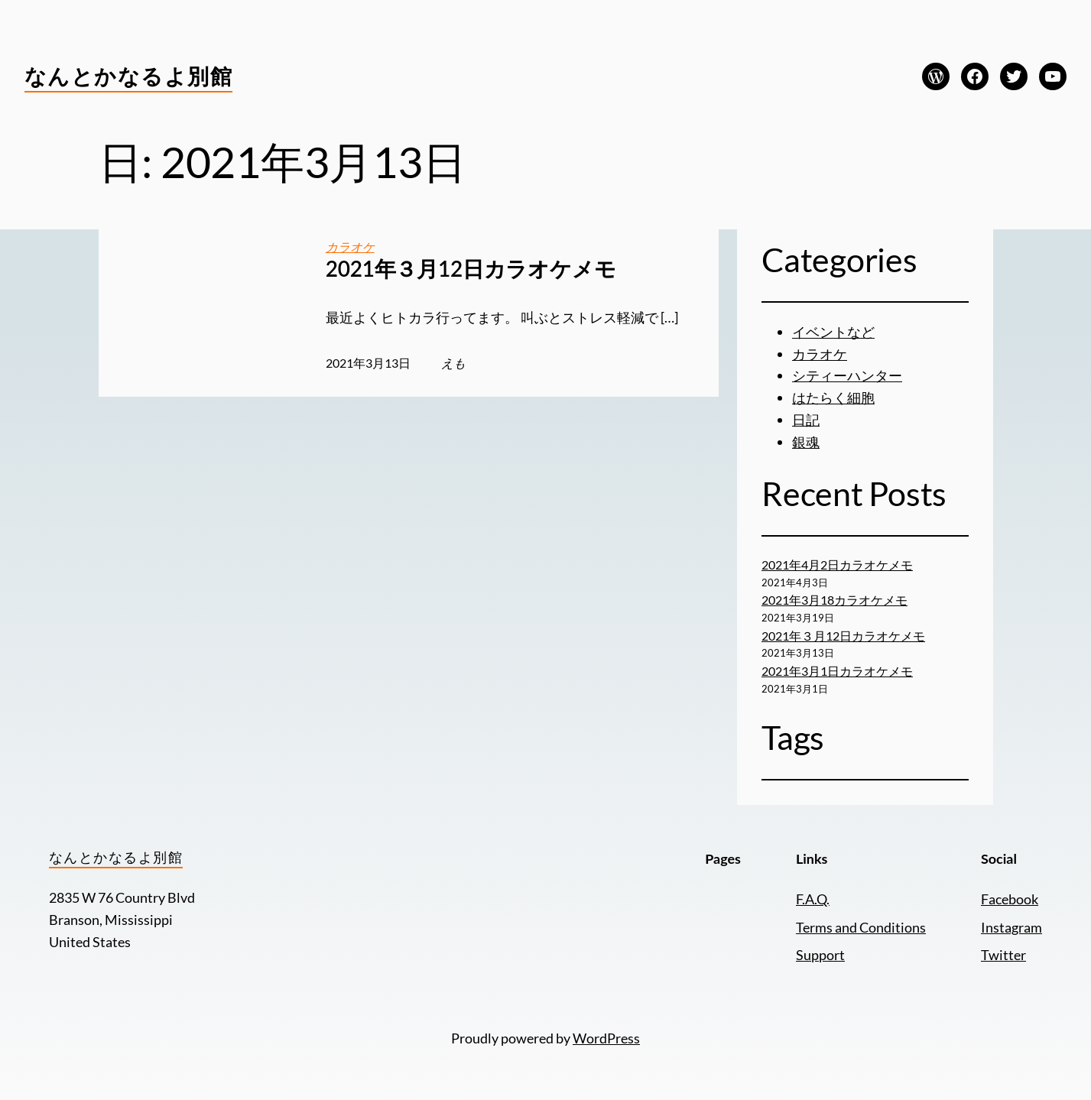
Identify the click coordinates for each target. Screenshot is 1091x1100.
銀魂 (806, 441)
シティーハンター (847, 375)
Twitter (1003, 954)
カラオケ (350, 246)
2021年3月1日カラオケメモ (837, 671)
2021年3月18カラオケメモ (834, 599)
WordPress (606, 1038)
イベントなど (833, 331)
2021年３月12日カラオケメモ (471, 268)
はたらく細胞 (833, 397)
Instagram (1011, 927)
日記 (806, 419)
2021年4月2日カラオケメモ (837, 564)
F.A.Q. (813, 899)
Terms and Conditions (861, 927)
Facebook (1009, 899)
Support (820, 954)
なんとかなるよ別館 (128, 76)
